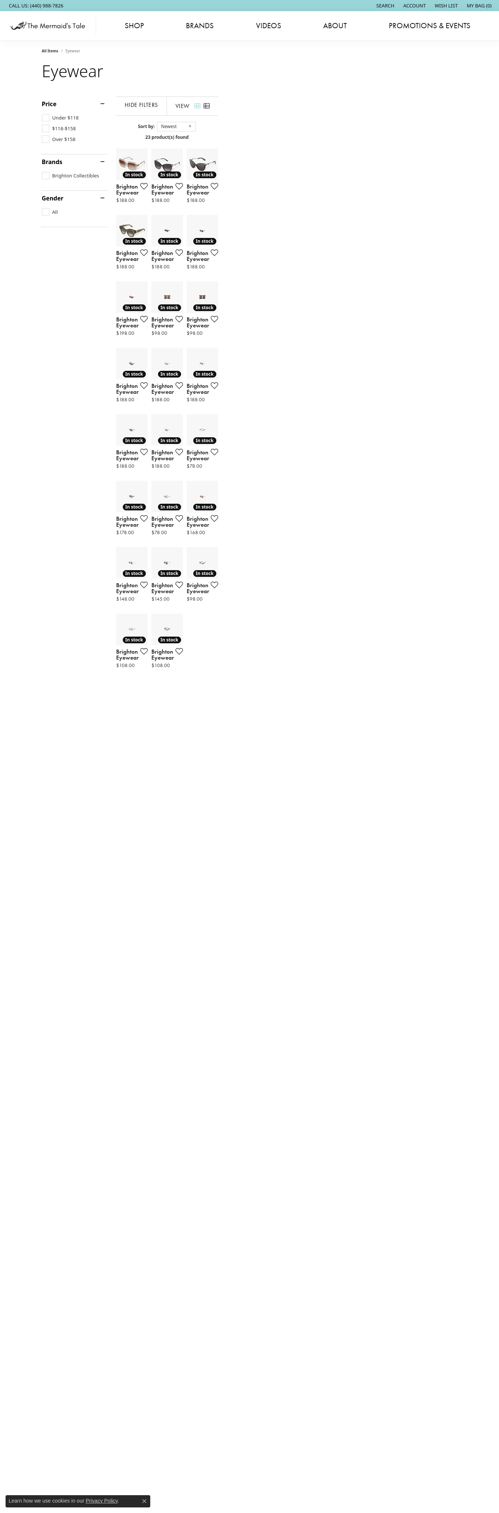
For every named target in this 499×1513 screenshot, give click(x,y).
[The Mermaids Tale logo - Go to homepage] (50, 26)
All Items (50, 50)
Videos (268, 25)
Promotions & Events (429, 25)
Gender (52, 198)
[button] (384, 5)
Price (49, 104)
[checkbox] (60, 117)
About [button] (335, 25)
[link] (35, 5)
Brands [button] (200, 25)
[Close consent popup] (144, 1501)
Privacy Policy (102, 1501)
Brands (52, 162)
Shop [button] (134, 25)
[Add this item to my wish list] (221, 266)
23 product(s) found (286, 137)
